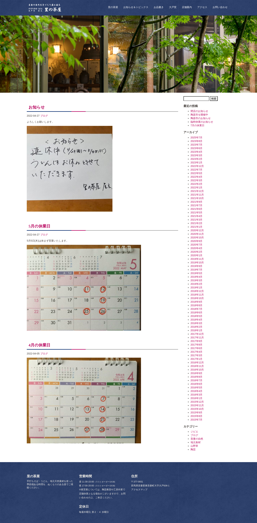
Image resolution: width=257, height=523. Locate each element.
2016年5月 (197, 387)
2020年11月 (197, 233)
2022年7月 (197, 169)
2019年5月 (197, 273)
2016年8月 (197, 376)
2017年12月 (197, 333)
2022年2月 (197, 183)
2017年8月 (197, 344)
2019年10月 (197, 262)
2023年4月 (197, 151)
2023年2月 (197, 158)
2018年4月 (197, 319)
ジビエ (194, 431)
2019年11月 (197, 258)
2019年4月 (197, 276)
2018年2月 (197, 326)
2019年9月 (197, 266)
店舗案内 (187, 7)
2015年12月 (197, 401)
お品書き (159, 7)
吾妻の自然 (197, 438)
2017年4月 (197, 351)
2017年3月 (197, 355)
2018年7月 (197, 308)
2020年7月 (197, 244)
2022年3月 (197, 180)
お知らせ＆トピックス (135, 7)
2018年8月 (197, 305)
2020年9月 (197, 241)
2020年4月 (197, 248)
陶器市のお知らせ (201, 118)
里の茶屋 (113, 7)
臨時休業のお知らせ (202, 121)
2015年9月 (197, 412)
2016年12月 (197, 362)
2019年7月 (197, 269)
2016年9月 (197, 373)
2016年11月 (197, 366)
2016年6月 (197, 383)
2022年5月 (197, 173)
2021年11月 (197, 194)
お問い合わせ (220, 7)
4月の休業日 (39, 345)
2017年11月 (197, 337)
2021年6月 (197, 208)
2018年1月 (197, 330)
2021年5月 (197, 212)
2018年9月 (197, 301)
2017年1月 (197, 358)
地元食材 (196, 442)
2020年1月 (197, 255)
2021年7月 (197, 205)
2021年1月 (197, 226)
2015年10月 (197, 408)
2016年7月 (197, 380)
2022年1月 (197, 187)
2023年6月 (197, 148)
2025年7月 (197, 137)
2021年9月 (197, 201)
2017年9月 (197, 341)
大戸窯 (173, 7)
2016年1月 (197, 398)
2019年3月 (197, 280)
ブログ (44, 115)
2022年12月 (197, 166)
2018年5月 (197, 316)
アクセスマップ (139, 489)
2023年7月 (197, 144)
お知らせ (37, 107)
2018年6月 (197, 312)
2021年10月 (197, 198)
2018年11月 (197, 294)
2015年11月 (197, 405)
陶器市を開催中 (199, 114)
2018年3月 (197, 323)
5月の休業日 (39, 226)
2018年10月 (197, 298)
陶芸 (193, 449)
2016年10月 (197, 369)
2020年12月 (197, 230)
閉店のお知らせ (199, 111)
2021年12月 (197, 191)
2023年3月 (197, 155)
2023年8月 (197, 141)
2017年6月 (197, 348)
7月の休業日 (198, 125)
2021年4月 (197, 216)
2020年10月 (197, 237)
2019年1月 (197, 287)
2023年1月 (197, 162)
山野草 (194, 445)
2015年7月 (197, 419)
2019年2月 (197, 283)
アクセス (202, 7)
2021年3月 (197, 219)
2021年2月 (197, 223)
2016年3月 (197, 394)
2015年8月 (197, 416)
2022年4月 (197, 176)
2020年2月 (197, 251)
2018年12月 (197, 291)
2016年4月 (197, 391)
